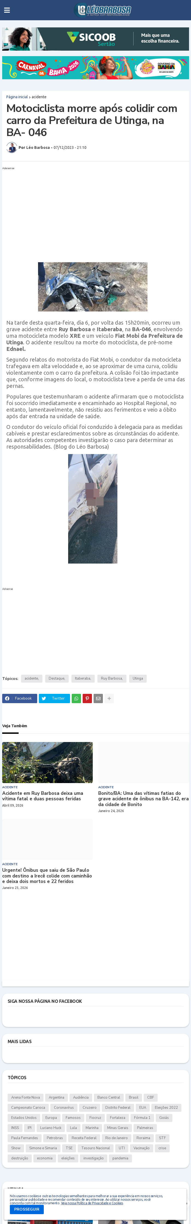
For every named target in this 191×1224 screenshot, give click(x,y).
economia (45, 1158)
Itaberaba (82, 678)
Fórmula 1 (142, 1117)
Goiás (164, 1117)
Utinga (138, 678)
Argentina (56, 1097)
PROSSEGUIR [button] (26, 1209)
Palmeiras (145, 1127)
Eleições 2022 (166, 1107)
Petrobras (55, 1138)
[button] (7, 10)
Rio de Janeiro (116, 1138)
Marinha (92, 1127)
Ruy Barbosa (111, 678)
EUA (142, 1107)
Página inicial (17, 97)
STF (162, 1138)
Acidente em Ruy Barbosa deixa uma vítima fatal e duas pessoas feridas (42, 796)
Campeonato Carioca (28, 1107)
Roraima (143, 1138)
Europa (51, 1117)
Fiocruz (95, 1117)
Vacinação (142, 1148)
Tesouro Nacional (95, 1148)
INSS (15, 1127)
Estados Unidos (24, 1117)
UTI (122, 1148)
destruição (19, 1158)
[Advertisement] (90, 210)
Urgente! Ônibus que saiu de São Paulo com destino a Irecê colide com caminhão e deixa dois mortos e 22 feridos (47, 876)
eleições (68, 1158)
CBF (150, 1097)
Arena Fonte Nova (25, 1097)
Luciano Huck (50, 1127)
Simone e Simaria (43, 1148)
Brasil (133, 1097)
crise (162, 1148)
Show (16, 1148)
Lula (73, 1127)
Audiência (81, 1097)
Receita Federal (84, 1138)
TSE (69, 1148)
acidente (39, 97)
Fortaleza (117, 1117)
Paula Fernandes (24, 1138)
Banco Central (108, 1097)
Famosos (73, 1117)
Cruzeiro (90, 1107)
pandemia (120, 1158)
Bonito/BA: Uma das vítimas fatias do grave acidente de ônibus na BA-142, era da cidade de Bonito (143, 799)
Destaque (56, 678)
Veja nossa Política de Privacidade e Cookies (92, 1203)
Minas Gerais (117, 1127)
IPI (29, 1127)
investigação (93, 1158)
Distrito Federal (118, 1107)
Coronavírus (64, 1107)
